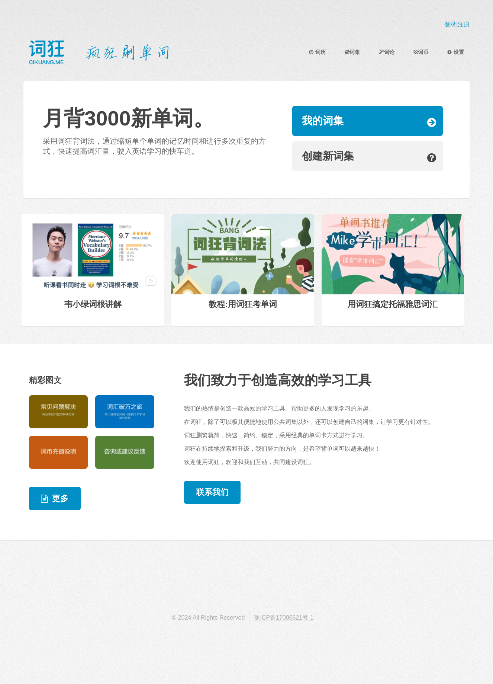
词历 (317, 52)
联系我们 (212, 492)
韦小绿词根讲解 (93, 304)
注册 (464, 24)
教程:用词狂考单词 (243, 304)
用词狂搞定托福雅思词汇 (393, 304)
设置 (455, 52)
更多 (60, 498)
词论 (386, 52)
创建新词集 (328, 156)
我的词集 (323, 121)
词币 (421, 52)
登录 (450, 24)
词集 (352, 52)
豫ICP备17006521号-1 (283, 617)
